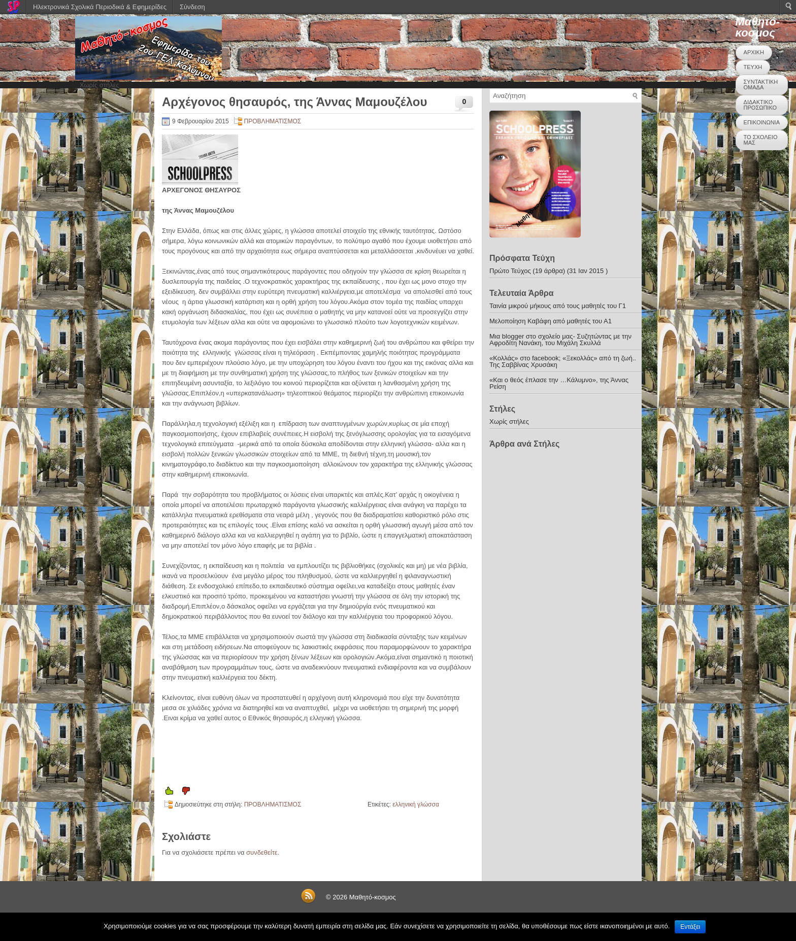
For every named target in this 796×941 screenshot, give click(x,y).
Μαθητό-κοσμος (758, 27)
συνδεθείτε (262, 852)
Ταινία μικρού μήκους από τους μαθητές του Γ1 (557, 306)
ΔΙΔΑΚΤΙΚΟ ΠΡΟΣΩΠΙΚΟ (760, 105)
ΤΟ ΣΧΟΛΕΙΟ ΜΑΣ (761, 140)
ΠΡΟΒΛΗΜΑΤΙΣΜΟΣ (273, 121)
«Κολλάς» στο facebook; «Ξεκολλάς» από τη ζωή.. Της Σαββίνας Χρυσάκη (562, 361)
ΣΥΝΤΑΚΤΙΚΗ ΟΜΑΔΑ (761, 84)
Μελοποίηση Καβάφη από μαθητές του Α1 (550, 321)
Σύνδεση (192, 7)
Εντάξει (690, 926)
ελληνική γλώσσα (415, 804)
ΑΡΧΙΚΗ (754, 52)
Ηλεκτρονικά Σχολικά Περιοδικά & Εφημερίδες (100, 7)
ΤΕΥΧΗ (753, 67)
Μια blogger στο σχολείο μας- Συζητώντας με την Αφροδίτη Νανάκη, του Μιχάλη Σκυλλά (560, 339)
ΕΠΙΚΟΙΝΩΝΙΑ (762, 122)
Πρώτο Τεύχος (510, 271)
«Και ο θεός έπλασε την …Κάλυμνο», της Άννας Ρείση (558, 383)
